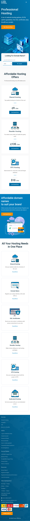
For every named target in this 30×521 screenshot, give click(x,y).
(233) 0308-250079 (6, 498)
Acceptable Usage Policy (7, 459)
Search (19, 64)
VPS (2, 425)
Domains (3, 422)
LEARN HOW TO (6, 513)
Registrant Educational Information (9, 475)
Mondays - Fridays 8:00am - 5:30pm (5, 485)
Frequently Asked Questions (7, 445)
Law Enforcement (5, 477)
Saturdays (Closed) (5, 493)
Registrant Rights (5, 472)
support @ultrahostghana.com (9, 501)
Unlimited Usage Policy (6, 454)
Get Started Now (7, 27)
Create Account (4, 436)
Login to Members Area (6, 434)
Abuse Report (4, 470)
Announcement (4, 441)
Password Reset (5, 438)
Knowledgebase (5, 448)
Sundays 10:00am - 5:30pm (5, 490)
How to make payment (6, 443)
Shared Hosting (4, 420)
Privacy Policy (4, 461)
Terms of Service (5, 464)
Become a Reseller (5, 427)
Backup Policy (4, 457)
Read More (15, 272)
